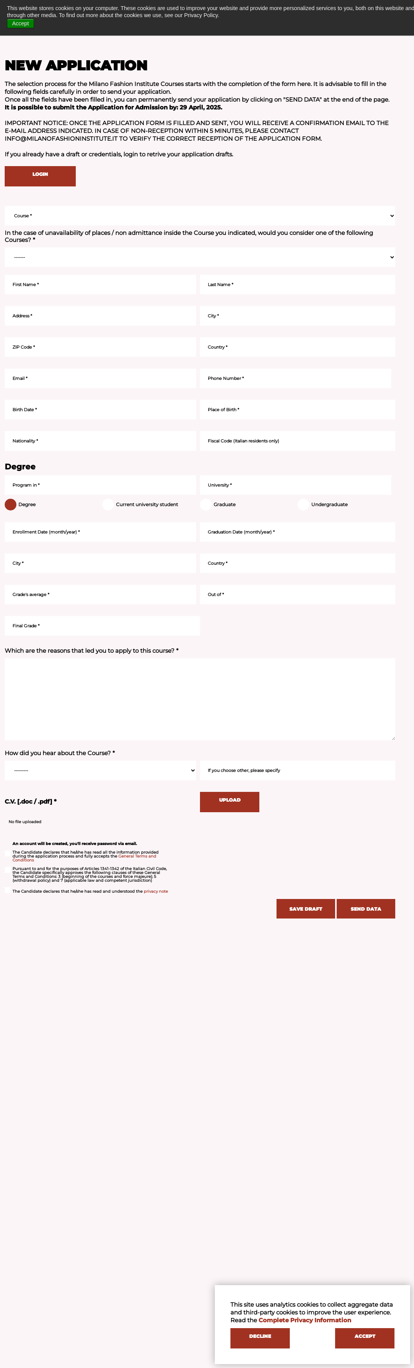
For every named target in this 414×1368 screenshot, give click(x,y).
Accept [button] (20, 23)
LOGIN (40, 174)
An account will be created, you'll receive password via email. (74, 844)
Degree (23, 504)
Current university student (142, 504)
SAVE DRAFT (305, 909)
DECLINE (260, 1336)
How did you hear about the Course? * (60, 753)
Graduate (220, 504)
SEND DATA (366, 909)
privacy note (156, 891)
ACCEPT (365, 1336)
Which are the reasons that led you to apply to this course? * (91, 650)
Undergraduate (325, 504)
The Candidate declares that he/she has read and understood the (86, 891)
